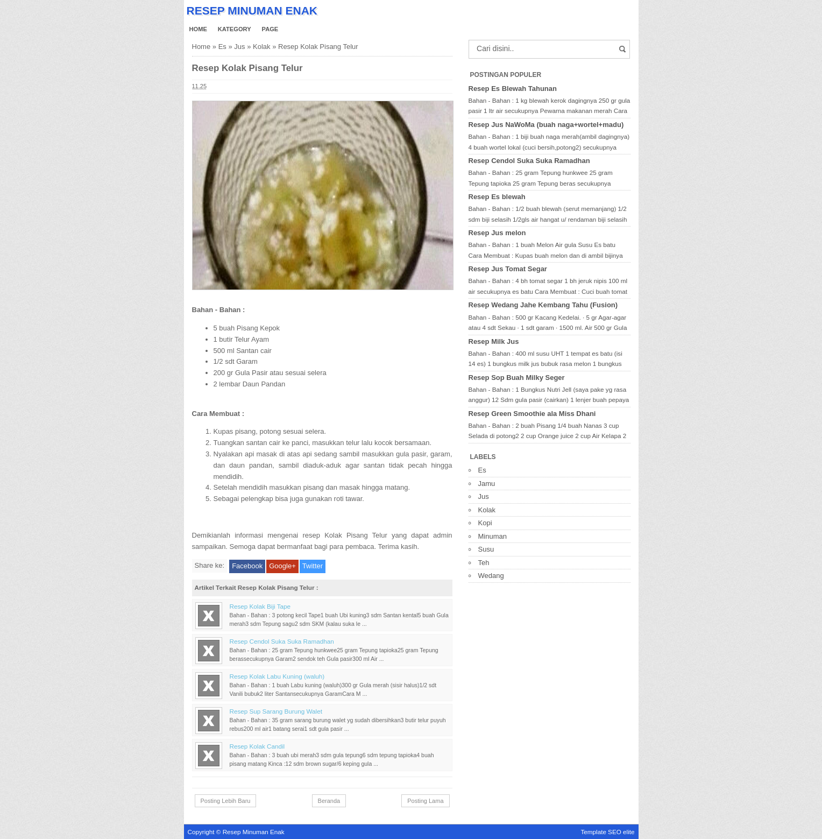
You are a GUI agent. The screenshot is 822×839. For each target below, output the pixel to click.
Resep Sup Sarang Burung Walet (276, 711)
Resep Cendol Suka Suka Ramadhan (282, 641)
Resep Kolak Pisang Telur (247, 68)
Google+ (282, 566)
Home (198, 29)
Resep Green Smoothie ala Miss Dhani (532, 414)
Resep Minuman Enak (252, 10)
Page (270, 29)
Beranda (329, 801)
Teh (484, 563)
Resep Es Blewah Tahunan (513, 88)
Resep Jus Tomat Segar (508, 269)
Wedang (491, 576)
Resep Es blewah (497, 197)
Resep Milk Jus (494, 341)
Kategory (234, 29)
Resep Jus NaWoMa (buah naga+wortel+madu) (546, 125)
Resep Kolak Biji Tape (260, 606)
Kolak (262, 47)
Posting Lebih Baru (226, 801)
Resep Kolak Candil (257, 746)
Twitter (312, 566)
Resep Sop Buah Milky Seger (517, 377)
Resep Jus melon (497, 233)
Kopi (485, 523)
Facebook (247, 566)
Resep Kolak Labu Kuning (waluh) (277, 676)
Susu (486, 549)
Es (222, 47)
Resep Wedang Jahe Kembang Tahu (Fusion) (543, 305)
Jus (239, 47)
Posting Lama (425, 801)
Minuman (492, 536)
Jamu (486, 484)
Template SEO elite (607, 831)
